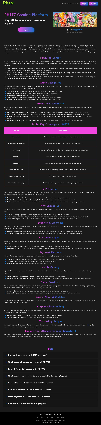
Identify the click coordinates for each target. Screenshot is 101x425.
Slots (77, 3)
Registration (48, 414)
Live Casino (58, 414)
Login (84, 3)
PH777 (64, 3)
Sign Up (93, 3)
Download (70, 3)
